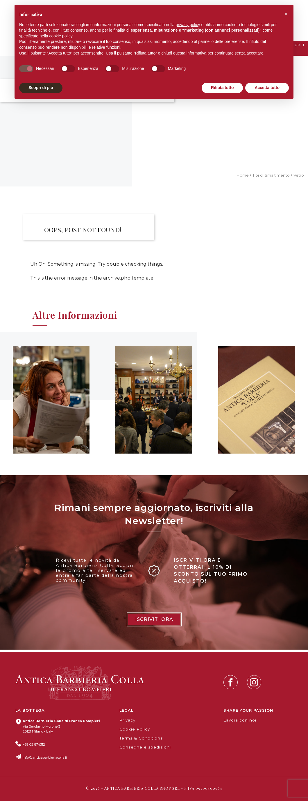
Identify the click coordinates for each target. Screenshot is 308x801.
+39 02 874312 (34, 744)
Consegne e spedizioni (145, 747)
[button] (286, 14)
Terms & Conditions (141, 738)
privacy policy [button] (188, 24)
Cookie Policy (134, 729)
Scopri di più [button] (40, 87)
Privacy (127, 720)
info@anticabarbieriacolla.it (45, 757)
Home (242, 175)
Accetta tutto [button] (267, 87)
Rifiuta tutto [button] (222, 87)
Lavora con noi (239, 720)
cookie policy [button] (60, 36)
